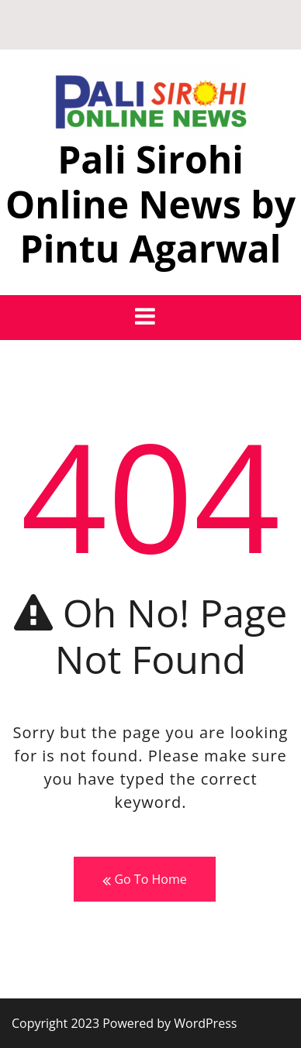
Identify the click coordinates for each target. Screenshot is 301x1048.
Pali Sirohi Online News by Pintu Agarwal (150, 203)
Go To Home (144, 879)
